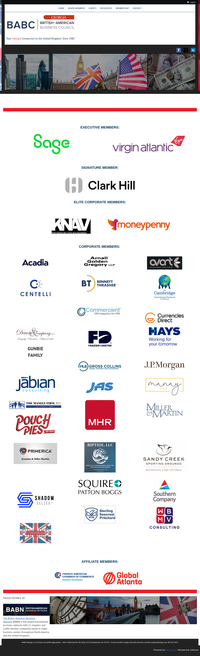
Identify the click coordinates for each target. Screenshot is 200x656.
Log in (192, 2)
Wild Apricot (171, 649)
